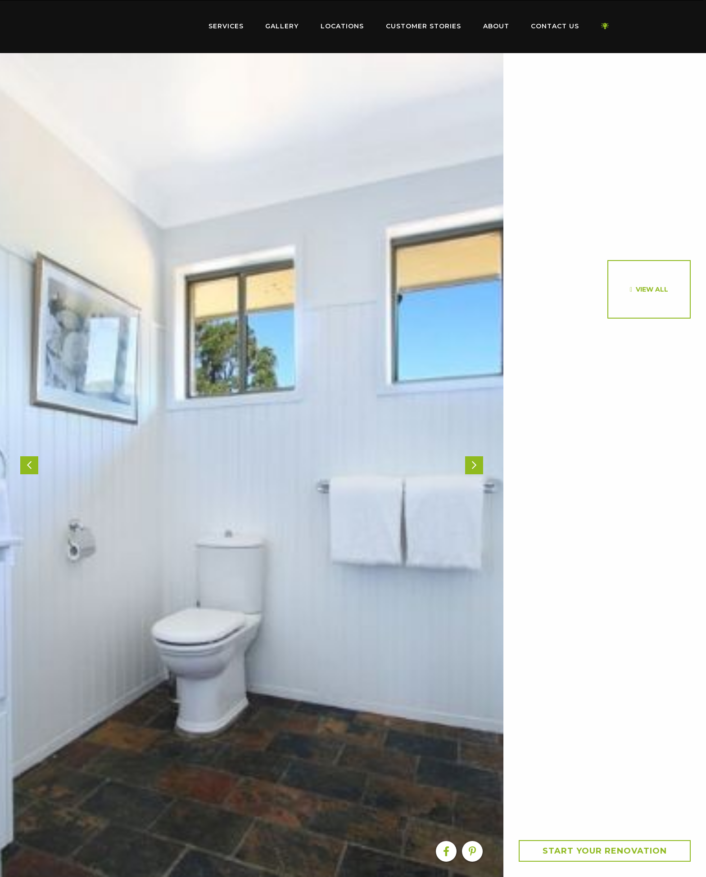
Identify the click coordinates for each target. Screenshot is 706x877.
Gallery (282, 26)
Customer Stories (423, 26)
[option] (251, 465)
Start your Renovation (605, 851)
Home (141, 24)
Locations (342, 26)
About (496, 26)
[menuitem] (141, 26)
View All (652, 289)
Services (226, 26)
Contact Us (555, 26)
